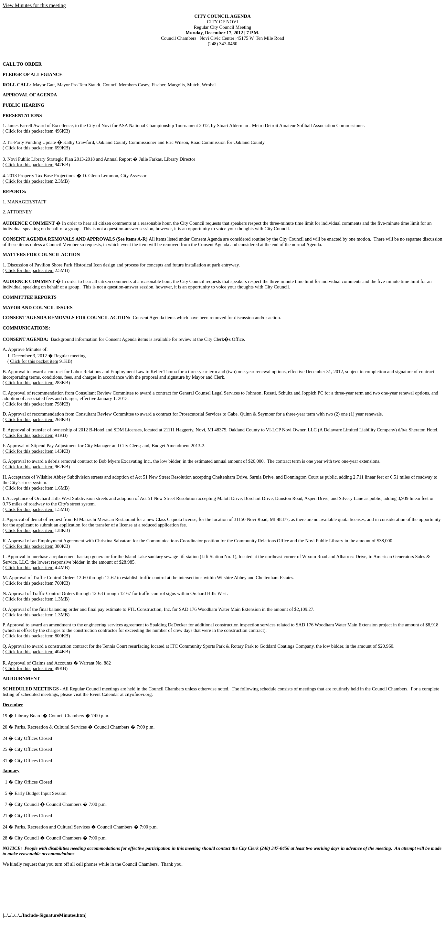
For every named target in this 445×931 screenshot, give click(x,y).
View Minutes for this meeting (34, 5)
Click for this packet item (29, 131)
